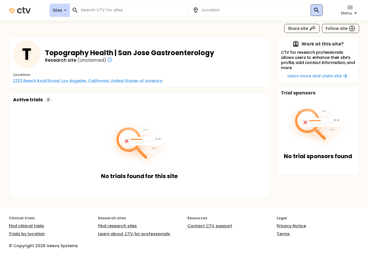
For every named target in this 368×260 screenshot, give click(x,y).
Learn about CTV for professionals (134, 233)
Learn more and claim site (318, 76)
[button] (48, 99)
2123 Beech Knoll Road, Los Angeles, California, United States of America (87, 81)
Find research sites (117, 225)
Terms (283, 233)
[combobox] (132, 10)
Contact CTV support (209, 225)
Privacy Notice (291, 225)
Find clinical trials (26, 225)
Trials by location (27, 233)
